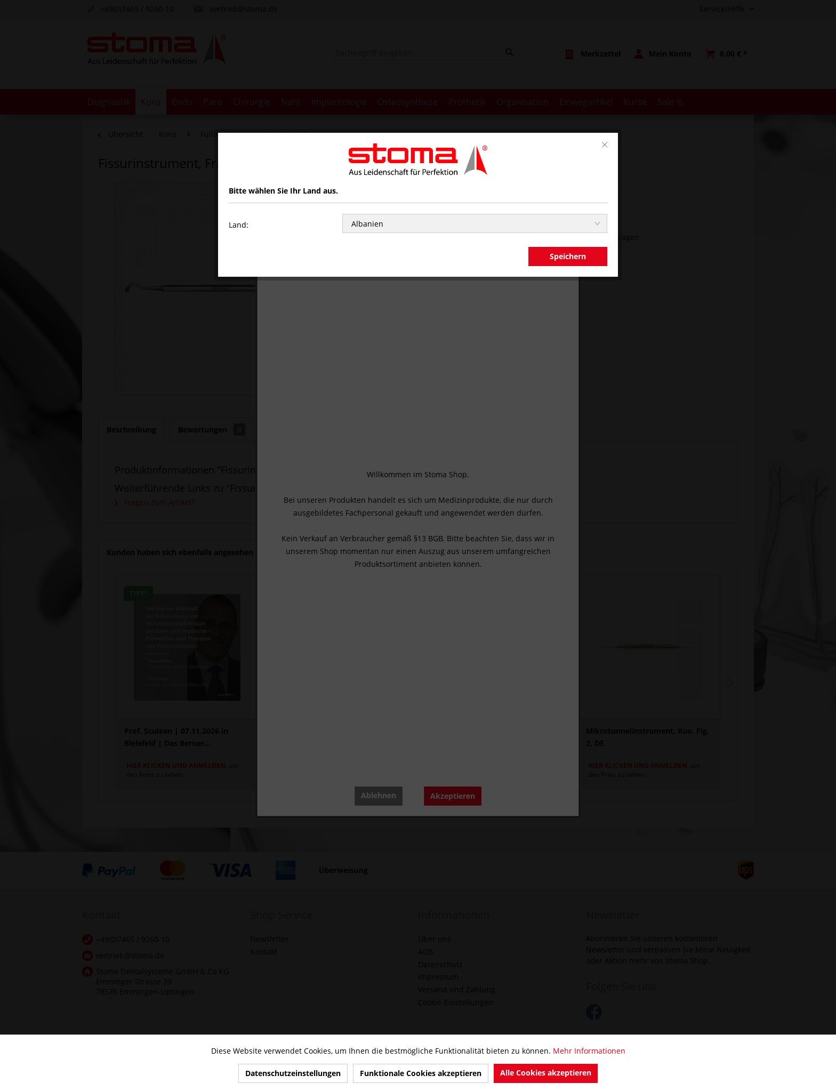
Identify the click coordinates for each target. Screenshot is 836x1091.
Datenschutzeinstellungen (293, 1073)
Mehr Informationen (589, 1051)
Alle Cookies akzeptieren (545, 1073)
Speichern (568, 256)
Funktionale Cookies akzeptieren (420, 1073)
